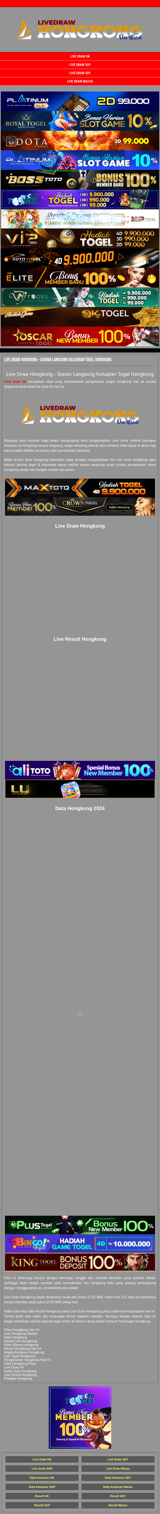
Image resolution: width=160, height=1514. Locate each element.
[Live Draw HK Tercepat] (80, 101)
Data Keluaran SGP (42, 1487)
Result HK (42, 1496)
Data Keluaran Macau (118, 1487)
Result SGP (42, 1505)
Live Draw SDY (79, 73)
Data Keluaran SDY (118, 1477)
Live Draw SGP (80, 65)
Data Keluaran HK (42, 1477)
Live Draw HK (80, 56)
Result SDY (118, 1496)
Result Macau (118, 1505)
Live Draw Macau (80, 81)
